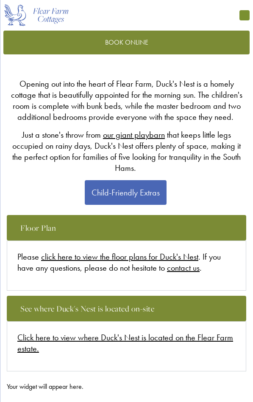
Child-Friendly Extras (126, 192)
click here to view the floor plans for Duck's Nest (119, 257)
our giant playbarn (134, 135)
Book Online (126, 42)
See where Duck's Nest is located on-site (133, 311)
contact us (183, 268)
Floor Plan (133, 230)
